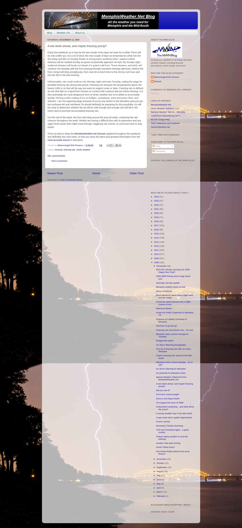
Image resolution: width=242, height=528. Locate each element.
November (162, 459)
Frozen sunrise (163, 421)
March (160, 492)
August (160, 471)
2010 (156, 254)
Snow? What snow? (165, 447)
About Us (80, 32)
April (159, 488)
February (161, 496)
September (162, 467)
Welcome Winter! (164, 308)
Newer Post (55, 173)
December (162, 266)
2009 (156, 258)
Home (96, 173)
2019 (156, 217)
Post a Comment (59, 161)
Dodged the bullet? (165, 341)
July (159, 475)
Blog (49, 32)
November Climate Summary (169, 426)
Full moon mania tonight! (167, 394)
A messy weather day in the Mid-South (174, 413)
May (159, 484)
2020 (156, 213)
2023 (156, 201)
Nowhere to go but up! (166, 326)
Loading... (155, 93)
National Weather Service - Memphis (168, 112)
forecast (58, 150)
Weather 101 (63, 32)
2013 (156, 242)
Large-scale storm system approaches (174, 417)
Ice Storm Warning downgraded (171, 345)
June (159, 479)
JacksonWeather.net (160, 127)
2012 (156, 246)
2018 (156, 221)
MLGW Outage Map (160, 119)
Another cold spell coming (168, 443)
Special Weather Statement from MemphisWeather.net (171, 378)
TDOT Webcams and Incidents (165, 123)
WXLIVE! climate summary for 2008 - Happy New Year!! (173, 270)
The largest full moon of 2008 (169, 403)
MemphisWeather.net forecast (90, 133)
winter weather (83, 150)
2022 (156, 205)
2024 (156, 197)
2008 (156, 262)
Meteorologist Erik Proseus (166, 77)
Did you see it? (163, 390)
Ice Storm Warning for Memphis (171, 369)
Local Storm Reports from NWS (165, 116)
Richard (157, 81)
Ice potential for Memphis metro (171, 373)
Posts (156, 146)
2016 (156, 229)
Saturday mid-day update (168, 283)
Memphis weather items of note (170, 287)
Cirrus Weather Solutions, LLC (165, 108)
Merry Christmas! (164, 291)
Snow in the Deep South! (167, 398)
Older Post (137, 173)
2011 (156, 250)
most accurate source (59, 140)
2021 (156, 209)
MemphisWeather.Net (161, 105)
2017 (156, 225)
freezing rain (69, 150)
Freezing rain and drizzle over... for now (174, 330)
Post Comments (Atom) (71, 180)
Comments (159, 151)
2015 (156, 234)
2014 (156, 238)
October (161, 463)
